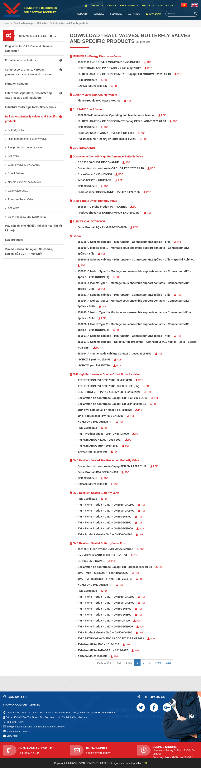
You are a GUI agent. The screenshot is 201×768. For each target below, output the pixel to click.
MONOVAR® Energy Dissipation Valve (95, 56)
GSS (144, 763)
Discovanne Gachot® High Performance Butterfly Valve (106, 156)
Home (6, 23)
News (111, 5)
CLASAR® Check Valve (86, 109)
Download (153, 14)
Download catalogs (23, 23)
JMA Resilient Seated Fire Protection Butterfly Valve (104, 460)
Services (100, 14)
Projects (148, 5)
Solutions (117, 14)
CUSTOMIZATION (82, 147)
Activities (135, 14)
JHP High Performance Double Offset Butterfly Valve (105, 374)
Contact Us (165, 5)
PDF (147, 62)
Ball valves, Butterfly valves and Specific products (62, 23)
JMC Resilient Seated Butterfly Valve (94, 492)
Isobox (75, 236)
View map (12, 735)
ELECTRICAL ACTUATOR (87, 221)
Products (83, 14)
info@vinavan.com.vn (98, 752)
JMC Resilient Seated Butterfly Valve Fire (97, 543)
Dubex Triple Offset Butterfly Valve (93, 200)
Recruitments (129, 5)
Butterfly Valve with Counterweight (93, 94)
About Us (97, 5)
